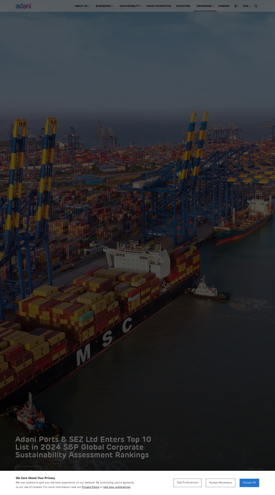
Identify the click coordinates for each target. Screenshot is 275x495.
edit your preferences (116, 487)
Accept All (249, 482)
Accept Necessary (220, 482)
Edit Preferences (187, 482)
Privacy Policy (90, 487)
